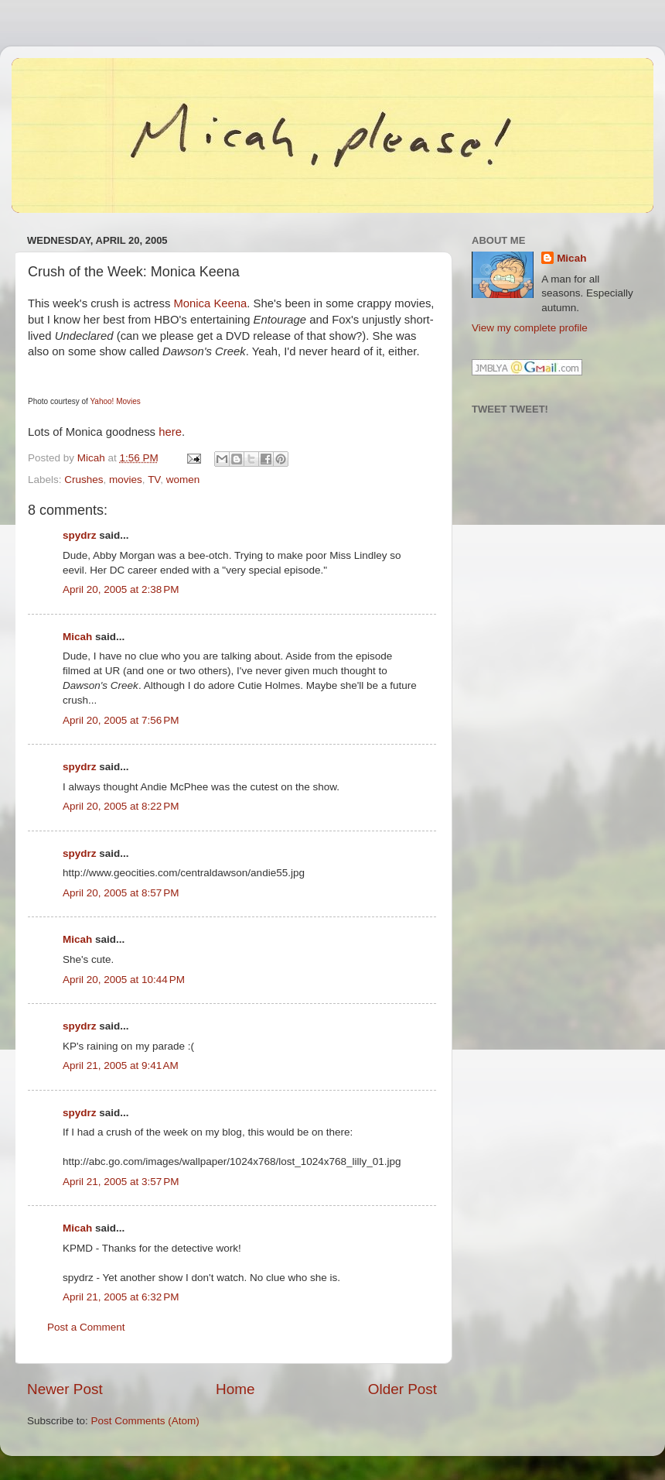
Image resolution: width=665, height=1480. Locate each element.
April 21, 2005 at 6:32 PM (121, 1297)
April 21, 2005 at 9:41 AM (121, 1065)
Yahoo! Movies (115, 401)
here (170, 432)
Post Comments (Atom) (145, 1421)
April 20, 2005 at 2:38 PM (121, 589)
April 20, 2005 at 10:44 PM (124, 979)
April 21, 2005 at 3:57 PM (121, 1181)
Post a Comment (86, 1327)
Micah (77, 636)
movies (125, 479)
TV (154, 479)
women (183, 479)
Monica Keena (210, 303)
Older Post (402, 1389)
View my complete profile (530, 328)
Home (235, 1389)
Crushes (83, 479)
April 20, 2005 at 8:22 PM (121, 806)
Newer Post (65, 1389)
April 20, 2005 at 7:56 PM (121, 720)
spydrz (80, 535)
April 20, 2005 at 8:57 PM (121, 893)
